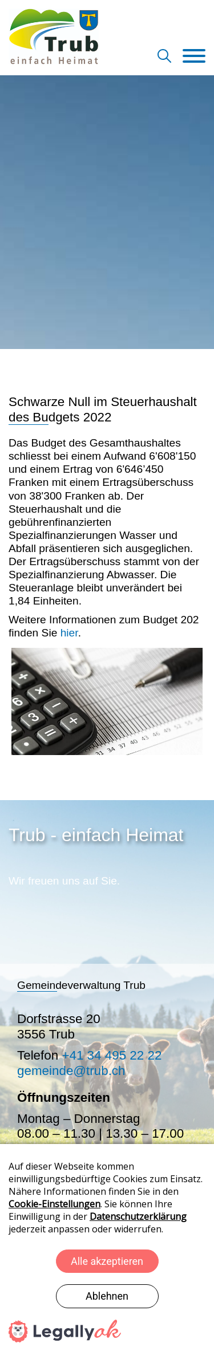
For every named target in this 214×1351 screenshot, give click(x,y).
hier (67, 633)
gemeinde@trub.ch (71, 1071)
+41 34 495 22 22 (111, 1055)
